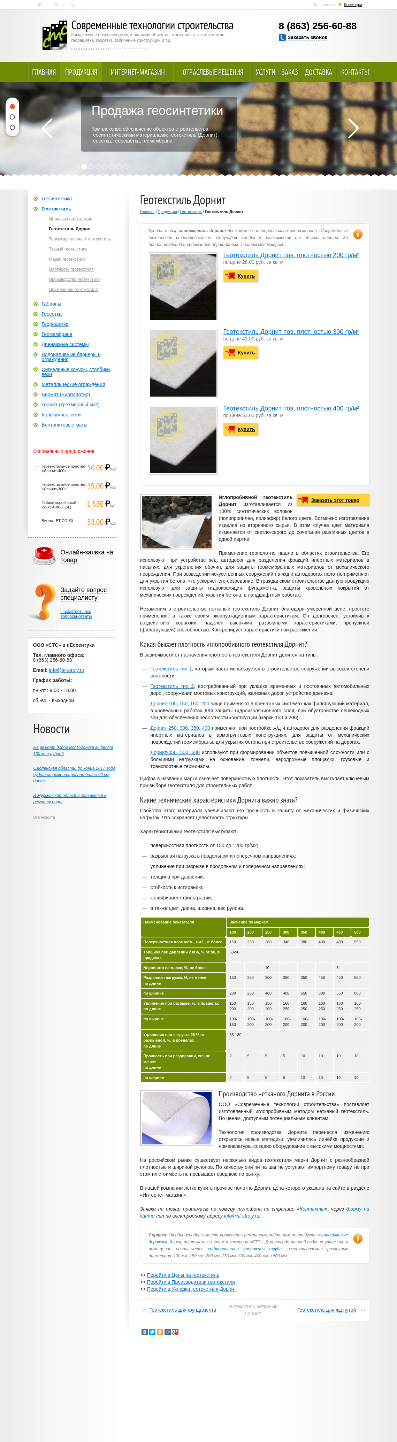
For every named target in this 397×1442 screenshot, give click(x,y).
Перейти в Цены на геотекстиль (183, 1275)
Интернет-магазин (138, 72)
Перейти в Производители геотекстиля (191, 1282)
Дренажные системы (65, 344)
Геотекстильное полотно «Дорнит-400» (63, 468)
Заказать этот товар (335, 500)
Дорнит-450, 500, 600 (175, 752)
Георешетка (55, 324)
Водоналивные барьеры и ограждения (71, 357)
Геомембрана (57, 334)
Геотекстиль (191, 211)
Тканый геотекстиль (68, 249)
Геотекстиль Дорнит (70, 229)
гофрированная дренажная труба (245, 1249)
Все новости (44, 817)
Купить (246, 276)
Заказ (290, 72)
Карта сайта (72, 5)
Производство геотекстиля (75, 279)
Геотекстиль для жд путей (326, 1310)
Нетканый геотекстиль (70, 218)
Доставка (318, 72)
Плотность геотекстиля (71, 269)
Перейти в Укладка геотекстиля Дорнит (191, 1289)
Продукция (81, 72)
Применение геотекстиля (73, 289)
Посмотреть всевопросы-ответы (76, 614)
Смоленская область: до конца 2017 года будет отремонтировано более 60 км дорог (74, 774)
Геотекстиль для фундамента (183, 1310)
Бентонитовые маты (64, 424)
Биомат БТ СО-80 (57, 521)
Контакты (56, 5)
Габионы (51, 303)
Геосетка (52, 314)
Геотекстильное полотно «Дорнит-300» (63, 486)
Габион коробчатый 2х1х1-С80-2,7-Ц (59, 504)
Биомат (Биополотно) (66, 394)
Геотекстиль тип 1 (171, 669)
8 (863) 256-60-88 (318, 26)
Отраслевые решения (213, 72)
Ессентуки (353, 4)
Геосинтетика (57, 198)
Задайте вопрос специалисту (84, 593)
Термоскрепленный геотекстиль (80, 239)
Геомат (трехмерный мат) (71, 404)
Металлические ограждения (73, 384)
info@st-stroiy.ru (241, 1216)
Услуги (265, 72)
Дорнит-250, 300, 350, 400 (180, 728)
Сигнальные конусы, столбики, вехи (77, 372)
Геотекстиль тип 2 (172, 686)
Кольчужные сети (61, 414)
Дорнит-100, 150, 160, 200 (180, 703)
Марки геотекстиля (67, 259)
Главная (40, 5)
